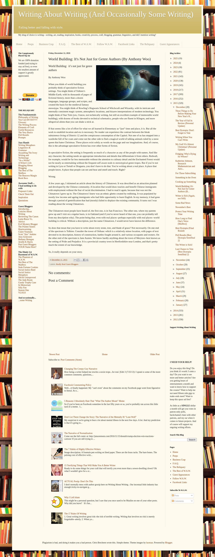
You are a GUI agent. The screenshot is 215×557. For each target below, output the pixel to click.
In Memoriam (24, 285)
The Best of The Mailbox (25, 171)
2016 (175, 99)
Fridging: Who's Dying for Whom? (185, 155)
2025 (175, 58)
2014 (175, 310)
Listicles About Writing (25, 212)
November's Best (182, 207)
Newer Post (54, 354)
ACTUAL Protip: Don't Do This (78, 481)
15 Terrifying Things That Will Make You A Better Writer (89, 465)
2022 (175, 72)
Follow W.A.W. (105, 44)
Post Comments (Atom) (71, 360)
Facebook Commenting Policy (77, 385)
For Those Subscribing (185, 173)
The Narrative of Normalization (78, 433)
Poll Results (23, 135)
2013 (175, 315)
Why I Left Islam (72, 497)
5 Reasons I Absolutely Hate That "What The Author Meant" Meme (94, 401)
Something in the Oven (185, 177)
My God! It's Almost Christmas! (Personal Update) (185, 147)
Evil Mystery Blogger (28, 224)
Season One (23, 290)
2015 (175, 103)
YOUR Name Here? (27, 247)
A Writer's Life (25, 163)
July (178, 278)
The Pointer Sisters (26, 227)
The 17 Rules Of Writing (75, 513)
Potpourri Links (25, 191)
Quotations (23, 200)
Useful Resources (26, 130)
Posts (175, 495)
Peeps (31, 44)
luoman (149, 542)
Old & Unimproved (27, 277)
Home (19, 44)
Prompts (22, 137)
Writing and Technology (23, 156)
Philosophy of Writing (28, 117)
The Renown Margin (27, 175)
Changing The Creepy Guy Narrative (80, 369)
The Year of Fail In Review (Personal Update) (184, 123)
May (178, 287)
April (178, 291)
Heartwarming (24, 229)
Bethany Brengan (26, 239)
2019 (175, 85)
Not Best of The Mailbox (25, 263)
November (181, 260)
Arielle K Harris (25, 242)
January (179, 305)
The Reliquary (147, 44)
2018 (175, 90)
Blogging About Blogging (25, 166)
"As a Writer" (24, 160)
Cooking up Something (185, 182)
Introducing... (24, 209)
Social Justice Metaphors (24, 273)
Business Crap (46, 44)
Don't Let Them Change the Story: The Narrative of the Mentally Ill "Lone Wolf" (100, 417)
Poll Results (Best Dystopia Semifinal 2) (185, 238)
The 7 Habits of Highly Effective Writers (82, 449)
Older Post (155, 354)
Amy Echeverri (25, 237)
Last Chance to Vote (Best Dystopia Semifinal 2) (184, 252)
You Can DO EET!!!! (27, 120)
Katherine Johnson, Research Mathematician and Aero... (185, 165)
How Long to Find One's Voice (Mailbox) (183, 221)
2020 (175, 81)
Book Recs (23, 178)
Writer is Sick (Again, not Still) (185, 197)
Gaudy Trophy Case (27, 282)
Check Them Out (26, 194)
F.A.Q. (62, 44)
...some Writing (25, 300)
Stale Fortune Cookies (28, 267)
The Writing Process (27, 125)
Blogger (168, 542)
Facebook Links (126, 44)
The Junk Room (25, 280)
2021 (175, 76)
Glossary (22, 122)
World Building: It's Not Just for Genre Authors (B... (184, 189)
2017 (175, 94)
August (179, 273)
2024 (175, 63)
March (179, 296)
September (181, 269)
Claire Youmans (25, 232)
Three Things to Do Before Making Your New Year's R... (185, 114)
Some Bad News (182, 203)
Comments (178, 501)
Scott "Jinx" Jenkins (27, 234)
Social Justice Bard (26, 270)
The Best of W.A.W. (81, 44)
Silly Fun (22, 287)
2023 (175, 67)
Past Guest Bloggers (27, 244)
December (181, 107)
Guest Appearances (169, 44)
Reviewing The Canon (28, 216)
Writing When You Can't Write (183, 138)
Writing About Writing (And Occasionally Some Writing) (105, 14)
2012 (175, 319)
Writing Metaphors (26, 145)
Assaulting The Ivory (27, 153)
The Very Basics (25, 132)
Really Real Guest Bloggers (67, 264)
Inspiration (23, 197)
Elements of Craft (26, 127)
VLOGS (22, 293)
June (178, 282)
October (180, 264)
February (180, 300)
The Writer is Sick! (183, 245)
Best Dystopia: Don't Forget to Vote (184, 131)
